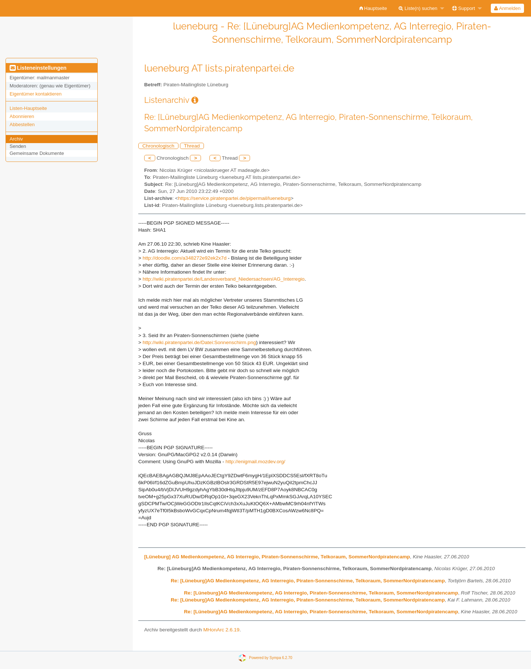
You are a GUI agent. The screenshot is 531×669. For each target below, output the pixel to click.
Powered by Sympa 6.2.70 (270, 657)
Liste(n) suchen (418, 8)
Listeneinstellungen (38, 68)
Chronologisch (158, 146)
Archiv (16, 139)
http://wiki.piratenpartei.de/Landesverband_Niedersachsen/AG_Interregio (224, 279)
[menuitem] (373, 8)
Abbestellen (22, 124)
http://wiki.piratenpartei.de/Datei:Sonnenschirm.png (199, 342)
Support (463, 8)
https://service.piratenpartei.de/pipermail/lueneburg (234, 198)
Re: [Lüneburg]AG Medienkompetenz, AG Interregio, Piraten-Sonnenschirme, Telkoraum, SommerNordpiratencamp (308, 580)
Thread (192, 146)
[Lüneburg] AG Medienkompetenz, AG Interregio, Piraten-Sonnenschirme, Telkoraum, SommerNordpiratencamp (277, 556)
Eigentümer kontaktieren (36, 94)
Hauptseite (373, 8)
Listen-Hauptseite (28, 108)
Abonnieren (22, 116)
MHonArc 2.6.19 (221, 629)
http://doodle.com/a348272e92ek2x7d (185, 258)
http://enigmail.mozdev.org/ (255, 461)
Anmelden (507, 8)
